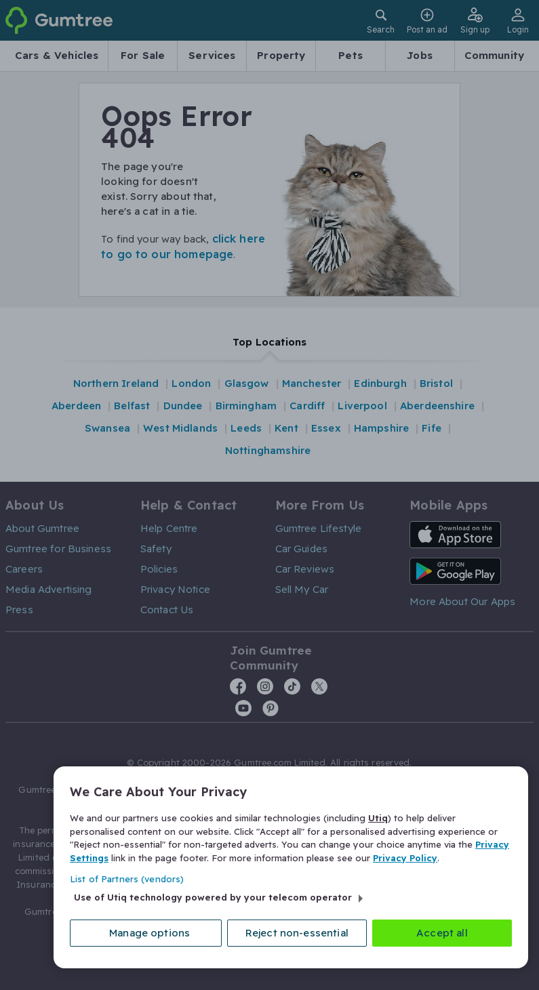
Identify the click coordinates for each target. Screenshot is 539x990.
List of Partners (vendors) (127, 878)
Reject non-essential (296, 932)
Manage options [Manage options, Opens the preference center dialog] (149, 932)
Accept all (442, 932)
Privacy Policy (405, 857)
